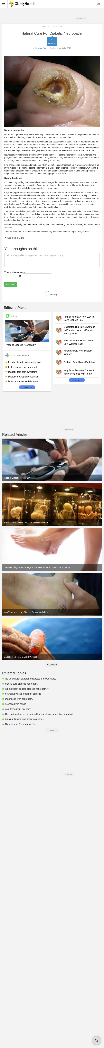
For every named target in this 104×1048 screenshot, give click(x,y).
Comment (10, 284)
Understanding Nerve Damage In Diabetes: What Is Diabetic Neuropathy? (79, 330)
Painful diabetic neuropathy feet (24, 362)
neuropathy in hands (15, 704)
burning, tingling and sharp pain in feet (24, 719)
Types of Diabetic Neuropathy (20, 345)
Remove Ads (80, 18)
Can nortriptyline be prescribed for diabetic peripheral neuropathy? (39, 714)
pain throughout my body (18, 709)
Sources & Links (15, 238)
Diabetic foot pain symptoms (22, 372)
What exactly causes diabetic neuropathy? (27, 689)
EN (99, 4)
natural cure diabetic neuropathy (21, 684)
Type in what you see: (14, 272)
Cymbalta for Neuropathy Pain (20, 724)
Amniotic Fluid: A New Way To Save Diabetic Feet (79, 318)
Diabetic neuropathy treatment (23, 376)
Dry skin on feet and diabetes (23, 381)
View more (27, 387)
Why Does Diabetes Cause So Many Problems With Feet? (79, 372)
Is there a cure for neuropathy (23, 367)
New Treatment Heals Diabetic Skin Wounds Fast (79, 342)
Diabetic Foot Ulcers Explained (80, 362)
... (51, 27)
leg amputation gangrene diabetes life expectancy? (31, 678)
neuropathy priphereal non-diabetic (23, 694)
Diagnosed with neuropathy (19, 699)
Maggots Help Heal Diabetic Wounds (78, 352)
